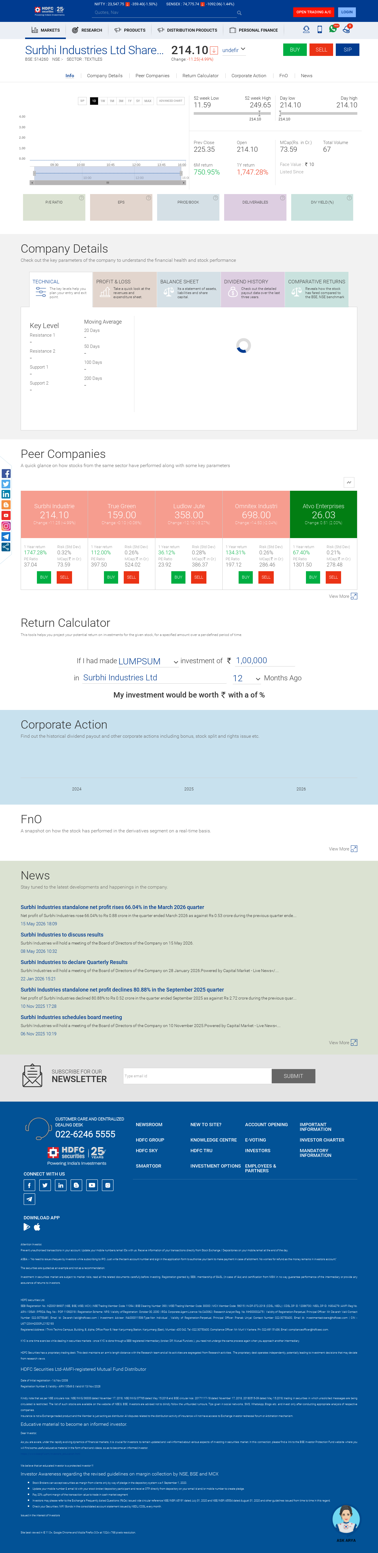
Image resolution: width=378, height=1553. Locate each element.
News (306, 75)
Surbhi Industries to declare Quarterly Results (74, 962)
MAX (147, 101)
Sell (321, 49)
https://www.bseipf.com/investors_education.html (50, 1453)
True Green (121, 506)
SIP (348, 49)
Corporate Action (249, 75)
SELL (64, 577)
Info (70, 75)
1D (94, 101)
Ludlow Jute (189, 506)
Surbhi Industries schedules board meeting (71, 1017)
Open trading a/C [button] (313, 12)
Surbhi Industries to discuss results (62, 935)
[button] (234, 50)
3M (121, 101)
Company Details (105, 75)
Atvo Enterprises (323, 506)
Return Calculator (201, 75)
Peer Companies (153, 75)
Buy (295, 49)
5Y (138, 101)
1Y (130, 101)
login (347, 12)
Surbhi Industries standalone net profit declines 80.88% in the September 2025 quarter (122, 990)
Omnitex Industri (256, 506)
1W (102, 101)
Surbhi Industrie (54, 506)
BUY (44, 577)
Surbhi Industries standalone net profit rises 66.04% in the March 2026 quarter (112, 907)
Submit (293, 1076)
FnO (283, 75)
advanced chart (170, 100)
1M (112, 101)
